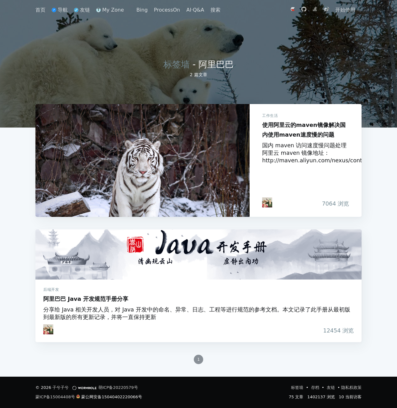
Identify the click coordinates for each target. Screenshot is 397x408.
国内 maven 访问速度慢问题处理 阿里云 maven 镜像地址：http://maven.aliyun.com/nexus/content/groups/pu (305, 153)
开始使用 (345, 10)
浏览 (334, 204)
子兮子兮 (60, 387)
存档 (315, 387)
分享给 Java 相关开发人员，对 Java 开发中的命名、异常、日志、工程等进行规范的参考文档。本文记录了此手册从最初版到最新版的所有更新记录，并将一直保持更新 (196, 313)
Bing (142, 10)
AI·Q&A (195, 10)
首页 (40, 10)
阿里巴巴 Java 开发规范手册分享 (198, 254)
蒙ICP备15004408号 (55, 397)
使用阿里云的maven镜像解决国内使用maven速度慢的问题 (142, 160)
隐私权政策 (351, 387)
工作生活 (270, 115)
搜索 (215, 10)
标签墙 (176, 64)
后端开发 (51, 289)
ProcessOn (167, 10)
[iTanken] (267, 202)
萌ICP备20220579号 (118, 387)
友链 (82, 10)
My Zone (110, 10)
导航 (60, 10)
